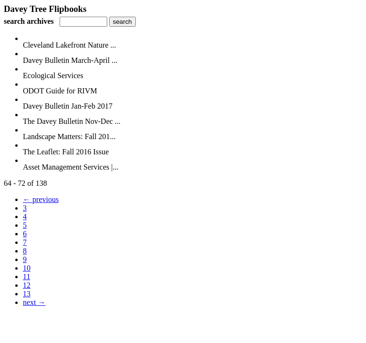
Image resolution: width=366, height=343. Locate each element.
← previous (41, 199)
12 (26, 285)
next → (34, 302)
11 (26, 276)
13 (26, 294)
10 (26, 268)
